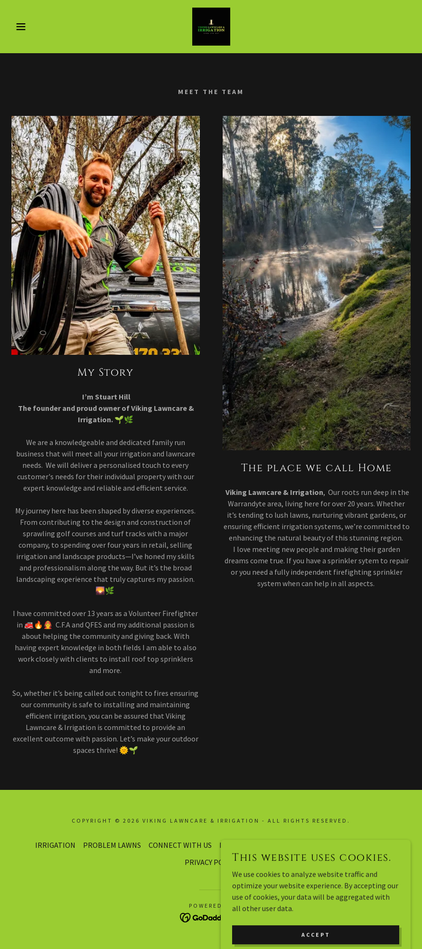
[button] (21, 26)
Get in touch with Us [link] (354, 845)
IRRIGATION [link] (55, 845)
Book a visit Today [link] (248, 845)
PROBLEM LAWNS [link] (112, 845)
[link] (211, 27)
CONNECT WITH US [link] (180, 845)
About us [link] (299, 845)
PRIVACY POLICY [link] (211, 862)
